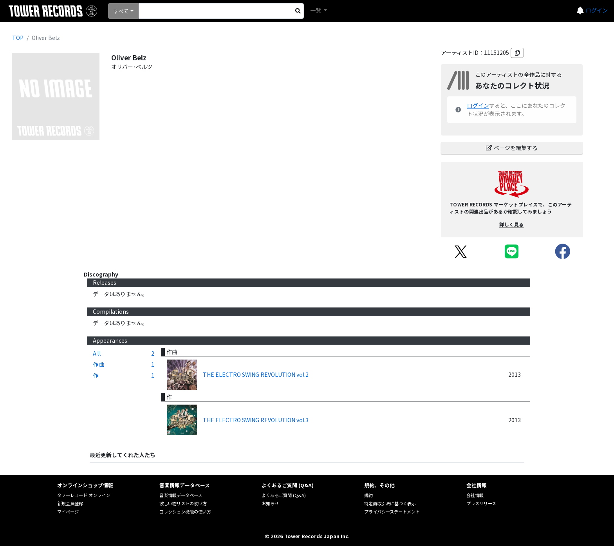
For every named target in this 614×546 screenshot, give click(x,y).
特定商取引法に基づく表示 (390, 503)
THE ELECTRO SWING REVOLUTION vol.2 (256, 374)
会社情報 (475, 495)
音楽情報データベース (180, 495)
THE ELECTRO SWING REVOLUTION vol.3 (256, 420)
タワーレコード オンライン (83, 495)
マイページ (68, 511)
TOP (17, 38)
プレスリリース (481, 503)
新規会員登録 (70, 503)
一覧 (316, 10)
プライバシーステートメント (392, 511)
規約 (368, 495)
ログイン (597, 10)
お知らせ (270, 503)
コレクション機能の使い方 (185, 511)
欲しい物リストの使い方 (183, 503)
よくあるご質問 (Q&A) (284, 495)
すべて (121, 11)
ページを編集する (512, 148)
